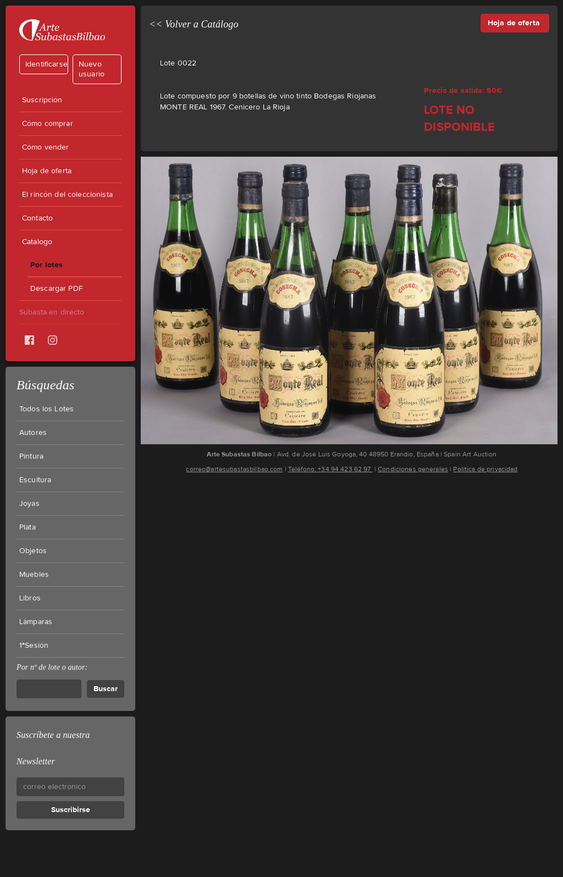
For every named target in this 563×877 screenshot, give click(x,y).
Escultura (35, 480)
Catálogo (37, 242)
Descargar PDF (56, 288)
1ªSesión (33, 645)
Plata (27, 527)
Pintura (31, 456)
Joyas (29, 503)
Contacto (37, 218)
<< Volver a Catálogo (194, 24)
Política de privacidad (485, 469)
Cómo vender (45, 147)
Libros (30, 598)
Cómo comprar (47, 123)
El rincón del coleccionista (67, 194)
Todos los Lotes (46, 409)
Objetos (33, 551)
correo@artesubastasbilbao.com (234, 469)
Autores (33, 432)
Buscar (105, 688)
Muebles (34, 574)
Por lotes (46, 264)
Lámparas (35, 621)
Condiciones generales (413, 469)
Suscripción (42, 100)
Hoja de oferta (46, 171)
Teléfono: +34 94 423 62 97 (330, 469)
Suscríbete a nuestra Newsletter (53, 748)
